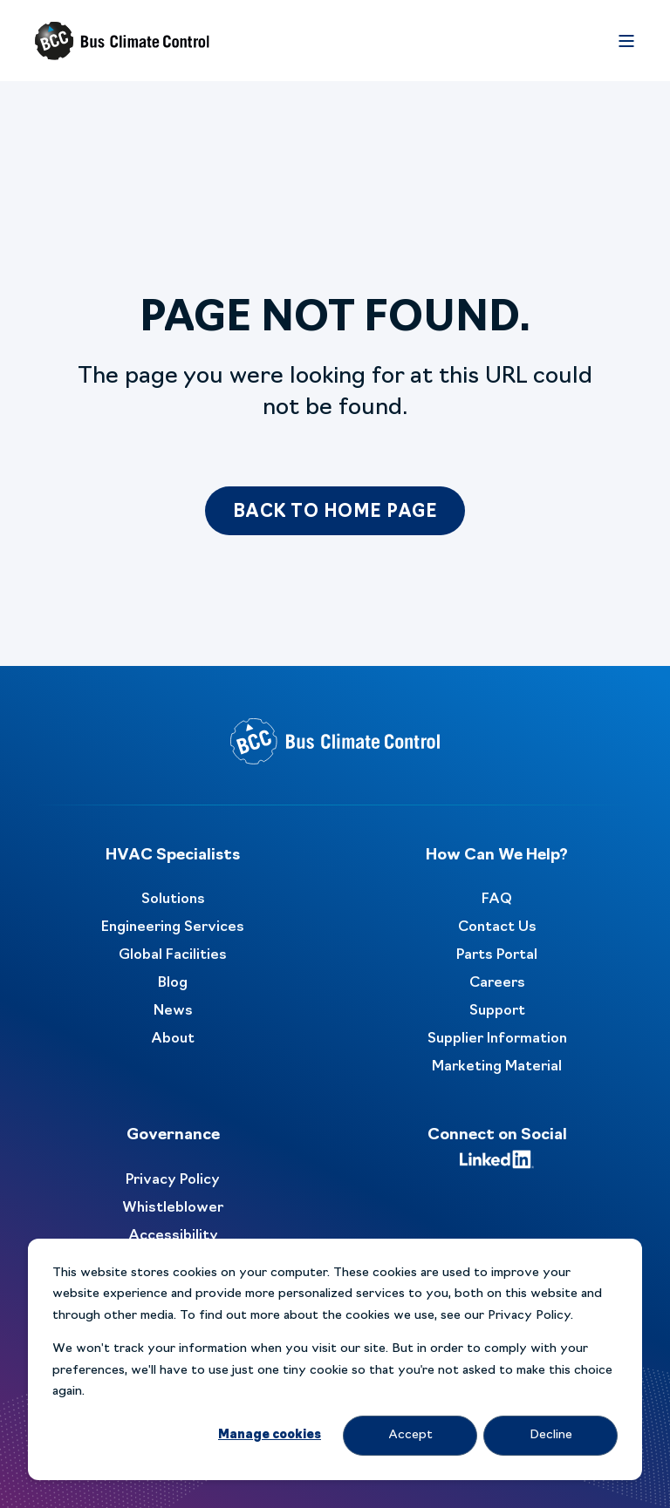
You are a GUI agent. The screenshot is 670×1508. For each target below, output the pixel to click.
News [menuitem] (173, 1011)
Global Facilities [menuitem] (173, 955)
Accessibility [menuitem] (173, 1236)
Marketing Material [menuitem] (497, 1067)
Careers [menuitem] (497, 983)
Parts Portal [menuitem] (496, 955)
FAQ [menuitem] (497, 900)
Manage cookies (269, 1435)
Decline (551, 1435)
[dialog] (335, 1359)
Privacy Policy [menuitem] (173, 1180)
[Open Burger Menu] (626, 41)
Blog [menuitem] (173, 983)
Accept (410, 1435)
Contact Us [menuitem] (497, 927)
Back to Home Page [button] (335, 512)
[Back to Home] (122, 41)
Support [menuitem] (497, 1011)
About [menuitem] (173, 1039)
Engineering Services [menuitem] (172, 927)
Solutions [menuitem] (173, 900)
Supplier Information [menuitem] (497, 1039)
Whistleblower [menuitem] (172, 1208)
